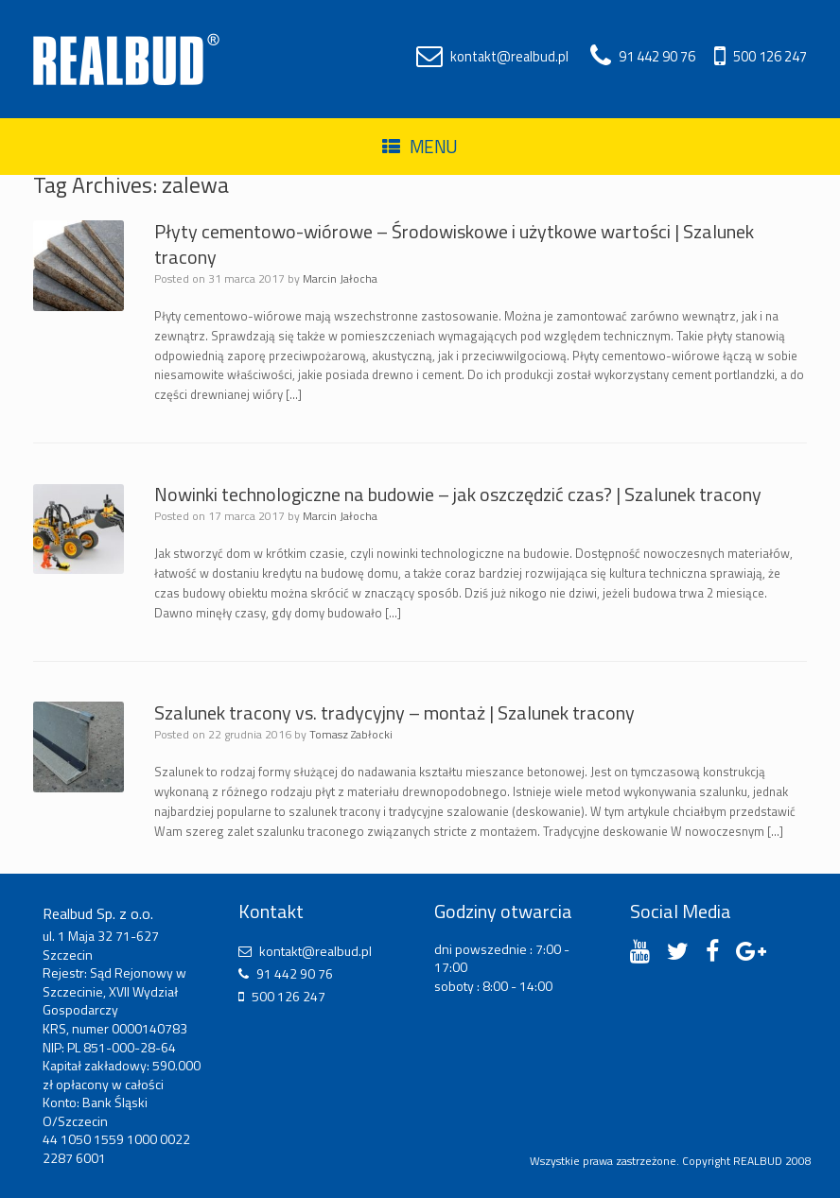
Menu (420, 146)
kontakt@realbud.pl (509, 56)
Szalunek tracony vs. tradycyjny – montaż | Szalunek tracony (394, 712)
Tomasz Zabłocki (351, 734)
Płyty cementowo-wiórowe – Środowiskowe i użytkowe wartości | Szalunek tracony (454, 244)
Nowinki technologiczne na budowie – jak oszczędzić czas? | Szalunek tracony (457, 494)
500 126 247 (770, 56)
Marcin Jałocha (340, 278)
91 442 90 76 (657, 56)
